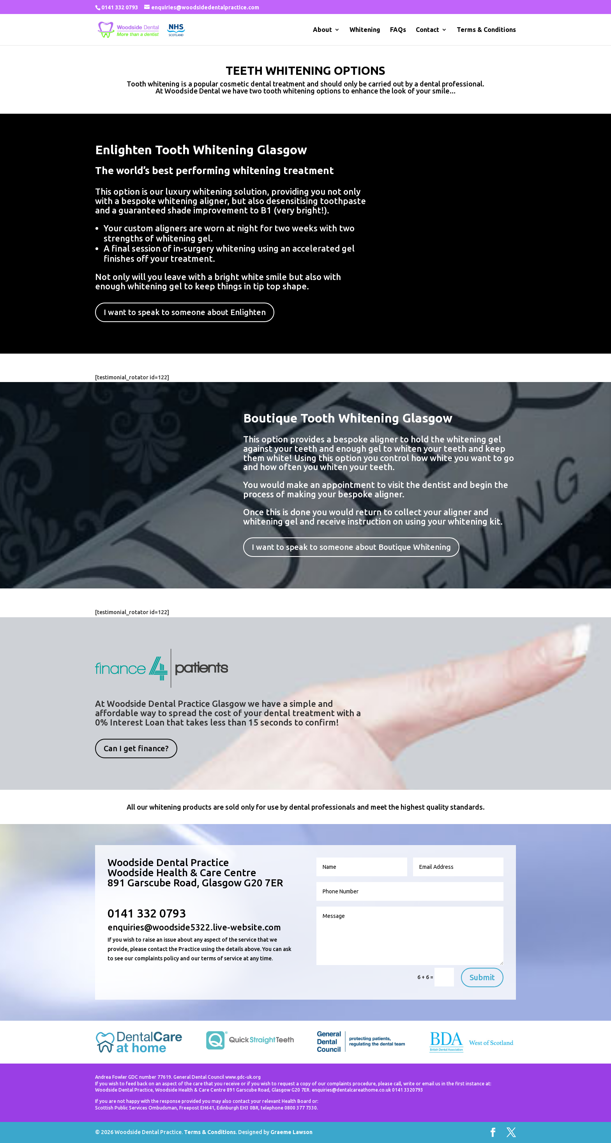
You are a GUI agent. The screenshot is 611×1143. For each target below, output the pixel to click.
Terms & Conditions (486, 30)
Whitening (365, 30)
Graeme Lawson (291, 1132)
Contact (427, 30)
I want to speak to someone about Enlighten (185, 312)
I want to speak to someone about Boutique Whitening (351, 546)
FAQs (398, 30)
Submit (482, 977)
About (322, 30)
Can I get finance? (136, 748)
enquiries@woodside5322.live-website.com (194, 927)
